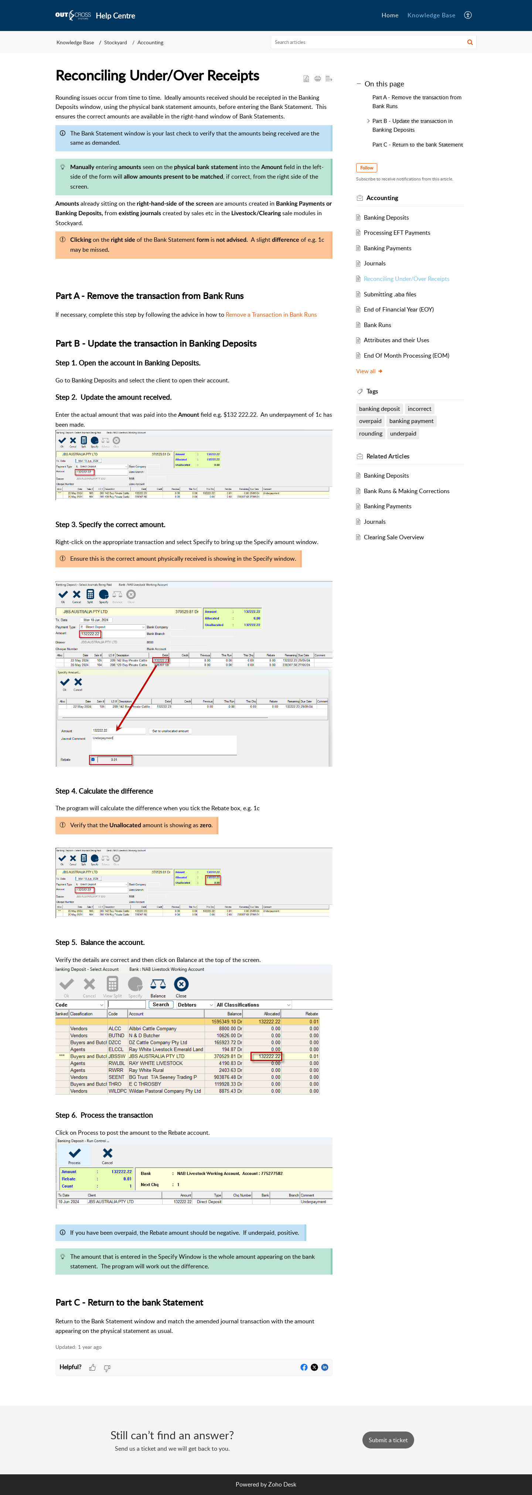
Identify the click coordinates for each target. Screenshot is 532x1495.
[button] (468, 15)
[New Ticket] (388, 1440)
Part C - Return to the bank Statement (417, 144)
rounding (370, 433)
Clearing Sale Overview (394, 537)
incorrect (420, 409)
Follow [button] (366, 168)
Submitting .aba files (390, 294)
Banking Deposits (386, 217)
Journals (375, 263)
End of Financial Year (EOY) (399, 309)
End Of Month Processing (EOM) (406, 355)
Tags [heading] (372, 391)
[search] (374, 42)
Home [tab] (390, 15)
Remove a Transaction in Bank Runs (271, 314)
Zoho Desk (282, 1484)
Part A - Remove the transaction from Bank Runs (416, 101)
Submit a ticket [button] (388, 1440)
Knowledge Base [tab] (431, 15)
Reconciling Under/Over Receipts (407, 279)
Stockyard (115, 42)
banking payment (411, 421)
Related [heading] (388, 456)
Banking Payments (388, 248)
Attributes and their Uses (396, 340)
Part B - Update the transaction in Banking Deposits (412, 125)
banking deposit (379, 409)
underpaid (403, 433)
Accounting (150, 42)
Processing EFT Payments (397, 232)
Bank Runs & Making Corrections (407, 491)
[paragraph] (193, 714)
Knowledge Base (75, 42)
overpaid (370, 421)
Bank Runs (377, 325)
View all (369, 371)
